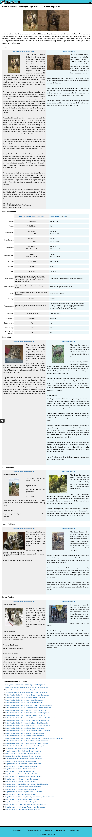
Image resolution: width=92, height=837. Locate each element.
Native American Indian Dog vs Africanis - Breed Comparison (24, 728)
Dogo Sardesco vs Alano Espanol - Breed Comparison (22, 809)
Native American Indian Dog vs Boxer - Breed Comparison (24, 700)
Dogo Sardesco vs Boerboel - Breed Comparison (21, 781)
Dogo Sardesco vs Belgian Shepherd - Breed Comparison (24, 792)
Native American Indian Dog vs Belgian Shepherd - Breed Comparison (27, 730)
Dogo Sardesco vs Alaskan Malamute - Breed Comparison (24, 776)
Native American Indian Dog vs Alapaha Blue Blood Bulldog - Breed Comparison (31, 718)
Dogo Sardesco (66, 51)
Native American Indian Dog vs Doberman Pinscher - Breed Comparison (28, 705)
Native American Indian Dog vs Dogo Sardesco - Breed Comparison (27, 743)
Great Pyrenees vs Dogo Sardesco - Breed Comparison (23, 751)
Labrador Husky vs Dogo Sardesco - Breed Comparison (23, 756)
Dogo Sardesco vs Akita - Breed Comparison (19, 771)
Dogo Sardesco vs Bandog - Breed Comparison (20, 794)
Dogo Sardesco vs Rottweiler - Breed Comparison (21, 766)
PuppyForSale (60, 830)
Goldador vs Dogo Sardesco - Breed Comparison (21, 761)
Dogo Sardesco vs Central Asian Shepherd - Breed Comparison (25, 804)
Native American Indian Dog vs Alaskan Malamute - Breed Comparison (28, 708)
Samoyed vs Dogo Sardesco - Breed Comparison (21, 748)
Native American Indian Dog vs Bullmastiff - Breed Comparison (25, 710)
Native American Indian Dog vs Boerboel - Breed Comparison (25, 715)
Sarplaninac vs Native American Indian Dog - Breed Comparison (26, 692)
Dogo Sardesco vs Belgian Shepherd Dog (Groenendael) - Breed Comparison (30, 797)
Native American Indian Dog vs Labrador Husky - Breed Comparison (27, 720)
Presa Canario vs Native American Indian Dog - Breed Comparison (26, 687)
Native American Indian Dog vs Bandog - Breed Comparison (24, 736)
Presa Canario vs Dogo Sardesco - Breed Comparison (22, 753)
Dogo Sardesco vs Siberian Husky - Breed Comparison (23, 764)
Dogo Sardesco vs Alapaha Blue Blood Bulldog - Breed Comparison (27, 784)
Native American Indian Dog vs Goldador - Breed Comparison (25, 733)
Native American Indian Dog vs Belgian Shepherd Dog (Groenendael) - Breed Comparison (34, 738)
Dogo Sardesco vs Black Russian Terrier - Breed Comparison (25, 807)
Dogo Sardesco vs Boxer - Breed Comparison (20, 769)
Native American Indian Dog (22, 51)
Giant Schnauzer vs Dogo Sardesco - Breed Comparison (23, 758)
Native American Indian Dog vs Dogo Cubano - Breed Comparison (26, 741)
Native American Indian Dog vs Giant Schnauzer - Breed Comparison (27, 725)
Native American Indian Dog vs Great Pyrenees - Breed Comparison (27, 713)
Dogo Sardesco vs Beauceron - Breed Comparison (21, 802)
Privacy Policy (17, 830)
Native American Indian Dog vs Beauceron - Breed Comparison (25, 746)
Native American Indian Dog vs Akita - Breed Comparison (23, 702)
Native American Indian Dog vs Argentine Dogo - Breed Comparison (27, 723)
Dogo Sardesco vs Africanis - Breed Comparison (20, 789)
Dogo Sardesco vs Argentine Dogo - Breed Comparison (23, 786)
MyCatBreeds (74, 830)
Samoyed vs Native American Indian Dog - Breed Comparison (25, 685)
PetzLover (48, 830)
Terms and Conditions (34, 830)
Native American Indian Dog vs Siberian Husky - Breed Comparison (27, 695)
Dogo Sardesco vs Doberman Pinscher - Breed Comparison (24, 774)
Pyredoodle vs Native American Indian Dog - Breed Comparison (25, 690)
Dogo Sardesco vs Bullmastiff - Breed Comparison (21, 779)
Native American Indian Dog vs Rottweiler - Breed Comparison (25, 697)
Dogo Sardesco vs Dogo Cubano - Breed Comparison (22, 799)
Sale (33, 51)
